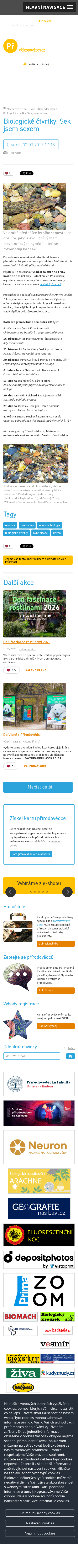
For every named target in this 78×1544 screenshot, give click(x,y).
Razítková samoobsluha (31, 30)
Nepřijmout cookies (40, 1533)
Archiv (71, 1048)
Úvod (32, 109)
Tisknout (15, 153)
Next (67, 892)
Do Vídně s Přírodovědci (22, 734)
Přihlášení (46, 20)
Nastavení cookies (40, 1523)
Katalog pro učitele (22, 25)
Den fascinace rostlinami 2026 (26, 642)
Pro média (53, 30)
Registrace (29, 20)
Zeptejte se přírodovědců (53, 25)
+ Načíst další (38, 787)
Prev (10, 892)
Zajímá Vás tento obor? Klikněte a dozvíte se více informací (35, 560)
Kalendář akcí (46, 109)
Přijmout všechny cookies (40, 1513)
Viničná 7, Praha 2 (50, 284)
